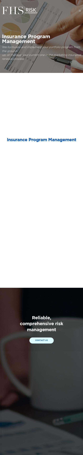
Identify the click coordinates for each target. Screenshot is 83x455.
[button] (41, 340)
